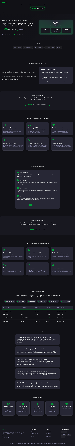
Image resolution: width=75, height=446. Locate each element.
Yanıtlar (52, 4)
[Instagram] (4, 438)
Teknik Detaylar (17, 47)
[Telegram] (8, 438)
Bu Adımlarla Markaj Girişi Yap (39, 205)
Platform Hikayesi (32, 4)
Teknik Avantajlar (24, 4)
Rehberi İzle (21, 29)
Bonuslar (47, 435)
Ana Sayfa (3, 12)
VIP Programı (48, 436)
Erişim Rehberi (46, 4)
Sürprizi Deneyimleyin (39, 229)
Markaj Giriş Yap (40, 8)
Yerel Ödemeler (40, 4)
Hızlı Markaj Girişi (12, 29)
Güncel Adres (48, 433)
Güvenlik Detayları (50, 47)
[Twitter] (2, 438)
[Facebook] (6, 438)
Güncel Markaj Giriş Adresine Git (39, 104)
